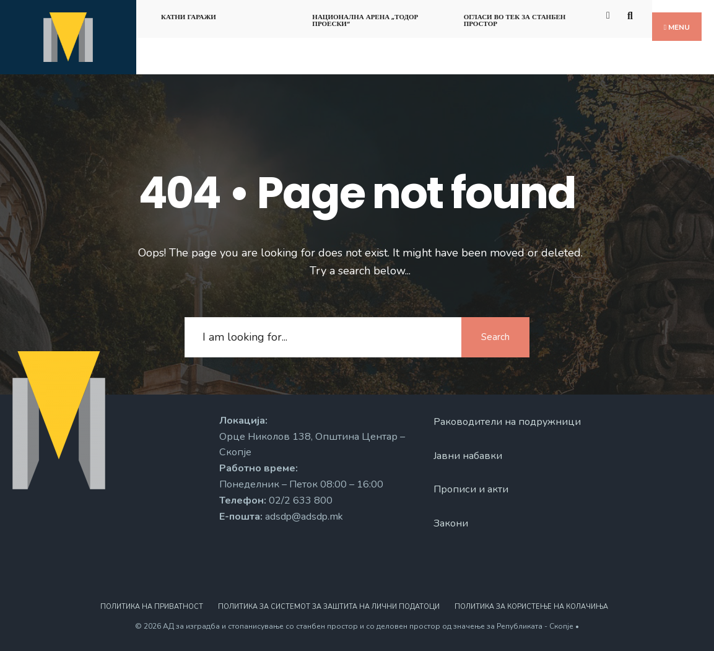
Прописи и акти (470, 489)
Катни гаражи (188, 17)
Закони (450, 523)
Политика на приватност (151, 606)
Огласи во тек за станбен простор (515, 20)
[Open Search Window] (632, 14)
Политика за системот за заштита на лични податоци (329, 606)
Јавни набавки (467, 456)
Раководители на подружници (507, 422)
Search (495, 337)
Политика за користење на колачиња (531, 606)
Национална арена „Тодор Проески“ (365, 20)
